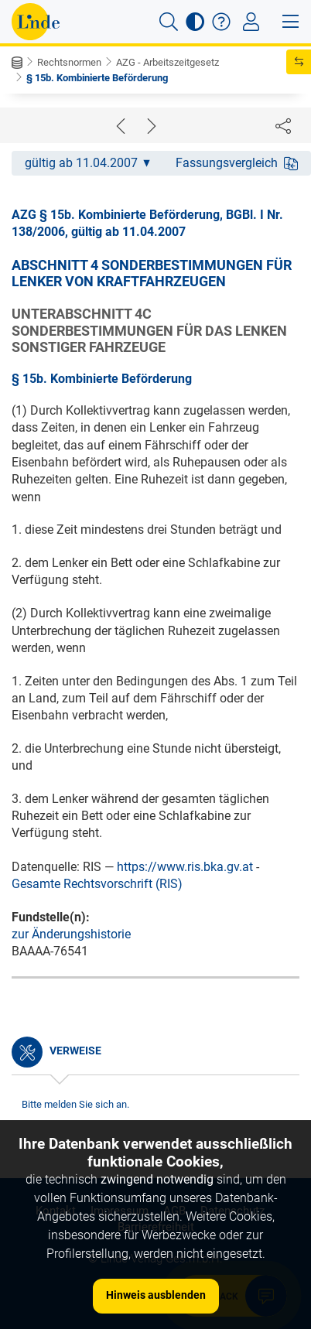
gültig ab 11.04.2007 (87, 162)
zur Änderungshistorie (71, 934)
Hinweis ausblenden (156, 1295)
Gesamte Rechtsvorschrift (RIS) (97, 883)
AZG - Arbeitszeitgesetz (167, 62)
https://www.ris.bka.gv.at (185, 866)
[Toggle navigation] (251, 22)
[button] (169, 21)
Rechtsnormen (69, 62)
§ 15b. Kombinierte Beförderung (97, 78)
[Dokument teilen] (283, 125)
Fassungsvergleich (237, 162)
